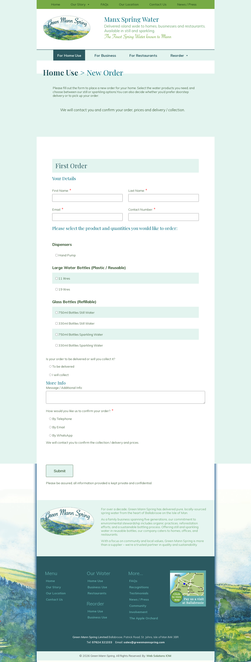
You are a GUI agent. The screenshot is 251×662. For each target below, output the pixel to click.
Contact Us (157, 4)
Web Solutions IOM (158, 657)
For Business (105, 55)
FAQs (104, 4)
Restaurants (97, 595)
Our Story (53, 589)
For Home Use (69, 55)
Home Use (60, 72)
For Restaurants (143, 55)
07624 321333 (102, 644)
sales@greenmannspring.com (144, 644)
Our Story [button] (80, 4)
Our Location (129, 4)
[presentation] (73, 456)
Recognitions (139, 589)
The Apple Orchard (143, 620)
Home (55, 4)
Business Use (97, 589)
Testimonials (138, 595)
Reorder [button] (179, 55)
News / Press (186, 4)
